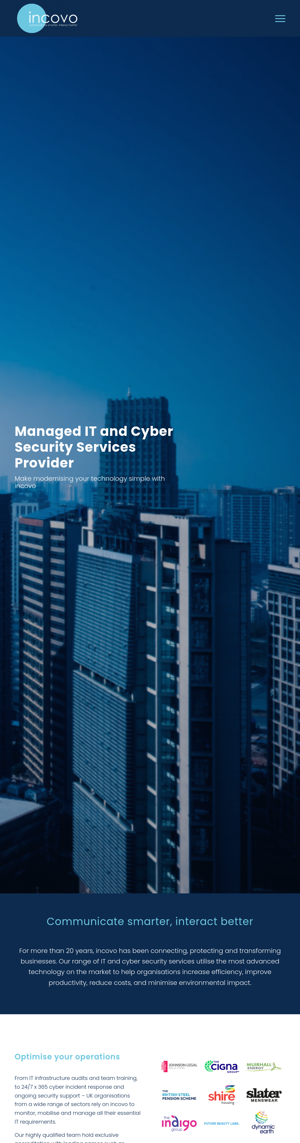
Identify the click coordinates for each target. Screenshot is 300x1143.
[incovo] (47, 18)
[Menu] (278, 18)
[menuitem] (278, 18)
